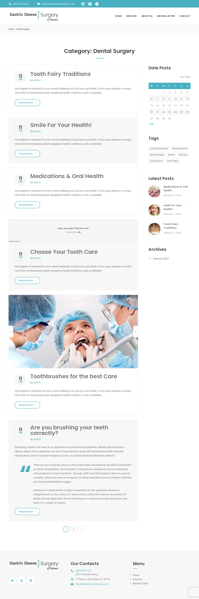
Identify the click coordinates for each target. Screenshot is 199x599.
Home (118, 16)
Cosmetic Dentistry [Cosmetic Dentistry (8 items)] (159, 148)
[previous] (11, 331)
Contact (184, 16)
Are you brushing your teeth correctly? (69, 430)
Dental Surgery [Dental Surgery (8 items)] (157, 154)
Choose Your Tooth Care (64, 252)
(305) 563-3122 (21, 4)
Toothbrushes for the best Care (73, 376)
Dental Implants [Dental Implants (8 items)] (179, 148)
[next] (135, 331)
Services (131, 16)
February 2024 (161, 258)
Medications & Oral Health (67, 176)
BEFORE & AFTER (166, 16)
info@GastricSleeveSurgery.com (58, 4)
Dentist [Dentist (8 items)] (171, 154)
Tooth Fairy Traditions (60, 74)
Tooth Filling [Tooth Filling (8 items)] (172, 161)
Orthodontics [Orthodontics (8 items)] (156, 161)
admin (37, 80)
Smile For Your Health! (61, 125)
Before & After (140, 583)
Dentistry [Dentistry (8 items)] (183, 154)
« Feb (151, 123)
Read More (29, 102)
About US (147, 16)
